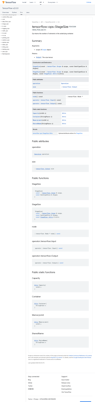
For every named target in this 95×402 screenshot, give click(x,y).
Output (38, 57)
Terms (30, 399)
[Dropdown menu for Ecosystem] (57, 2)
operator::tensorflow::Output (44, 103)
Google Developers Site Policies (82, 357)
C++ (59, 22)
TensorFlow (35, 22)
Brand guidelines (67, 389)
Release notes (66, 383)
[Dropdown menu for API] (44, 2)
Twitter (30, 386)
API (42, 22)
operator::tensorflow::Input (43, 100)
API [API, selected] (41, 2)
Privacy (36, 399)
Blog (29, 380)
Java (27, 12)
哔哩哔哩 (30, 389)
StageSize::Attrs (50, 74)
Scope (44, 50)
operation (36, 83)
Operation (65, 83)
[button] (12, 15)
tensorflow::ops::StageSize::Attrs (43, 133)
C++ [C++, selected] (21, 12)
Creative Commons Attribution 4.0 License (80, 355)
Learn (31, 2)
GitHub (88, 2)
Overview (5, 12)
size (34, 87)
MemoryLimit (37, 120)
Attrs (64, 113)
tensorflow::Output (70, 87)
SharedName (37, 123)
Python (14, 12)
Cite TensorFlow (66, 392)
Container (36, 117)
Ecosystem (51, 2)
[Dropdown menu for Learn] (35, 2)
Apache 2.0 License (56, 357)
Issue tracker (65, 380)
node (34, 96)
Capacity (36, 113)
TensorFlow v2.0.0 (10, 8)
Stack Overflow (66, 386)
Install (24, 2)
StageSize (36, 66)
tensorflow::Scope (54, 66)
